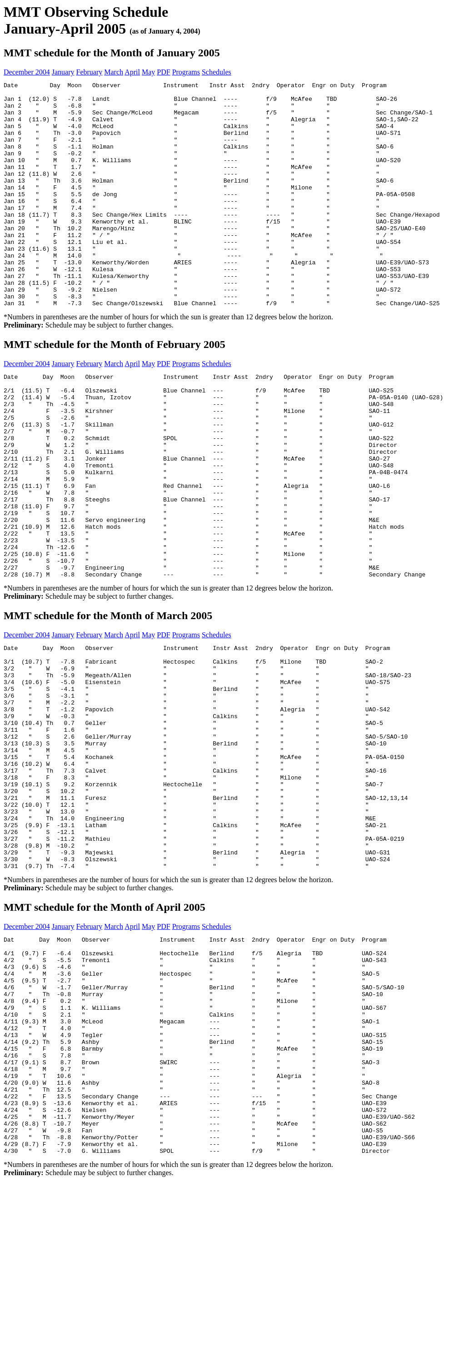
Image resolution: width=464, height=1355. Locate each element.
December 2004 (27, 72)
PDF (163, 72)
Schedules (216, 72)
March (113, 72)
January (63, 72)
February (89, 72)
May (148, 72)
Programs (186, 72)
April (132, 72)
